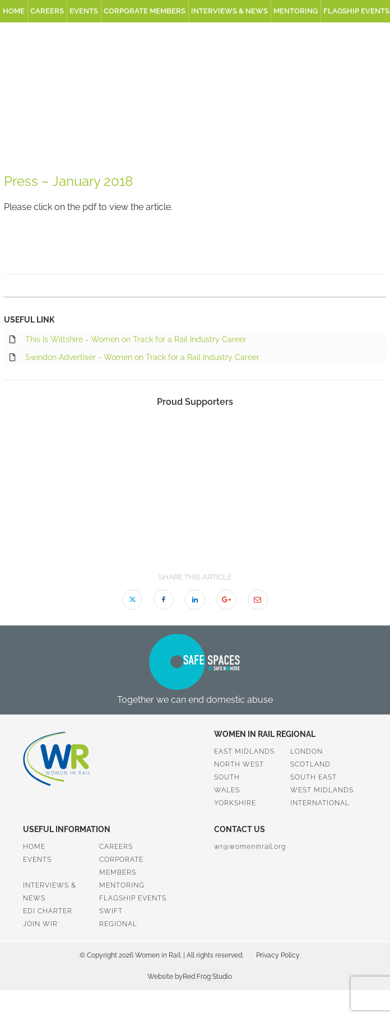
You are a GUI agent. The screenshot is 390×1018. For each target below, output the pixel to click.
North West (239, 764)
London (306, 751)
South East (313, 777)
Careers (47, 11)
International (320, 803)
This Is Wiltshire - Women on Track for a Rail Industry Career (128, 340)
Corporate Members (144, 11)
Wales (227, 790)
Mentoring (295, 11)
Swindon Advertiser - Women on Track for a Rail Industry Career (134, 358)
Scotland (310, 764)
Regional (118, 924)
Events (83, 11)
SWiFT (111, 911)
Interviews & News (229, 11)
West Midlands (322, 790)
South (227, 777)
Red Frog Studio (207, 976)
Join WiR (40, 924)
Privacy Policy (278, 955)
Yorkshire (235, 803)
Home (14, 11)
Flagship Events (132, 898)
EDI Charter (47, 911)
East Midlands (244, 751)
